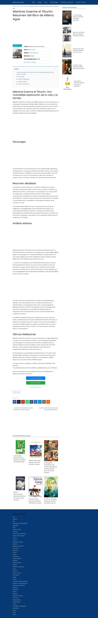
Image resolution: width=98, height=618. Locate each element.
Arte (14, 521)
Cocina (15, 538)
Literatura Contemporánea (20, 583)
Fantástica (16, 556)
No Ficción (15, 598)
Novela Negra (54, 2)
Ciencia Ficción (17, 529)
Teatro (14, 610)
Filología (15, 560)
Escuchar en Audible (30, 62)
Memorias (15, 589)
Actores (15, 519)
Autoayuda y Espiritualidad (20, 523)
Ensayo (15, 552)
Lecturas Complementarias (20, 581)
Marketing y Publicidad (19, 585)
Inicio (33, 2)
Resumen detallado (23, 79)
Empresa (15, 550)
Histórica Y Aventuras (67, 2)
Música (15, 591)
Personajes (21, 77)
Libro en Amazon (36, 383)
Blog (14, 527)
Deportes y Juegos (18, 542)
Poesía (15, 604)
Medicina (15, 587)
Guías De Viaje (17, 562)
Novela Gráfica (17, 600)
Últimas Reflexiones (23, 84)
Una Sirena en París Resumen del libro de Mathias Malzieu (48, 408)
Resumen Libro (18, 2)
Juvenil (14, 579)
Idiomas (15, 571)
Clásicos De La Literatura (19, 533)
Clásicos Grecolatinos (19, 536)
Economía (15, 548)
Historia (15, 564)
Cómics (15, 540)
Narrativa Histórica (18, 596)
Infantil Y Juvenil (80, 2)
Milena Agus (31, 50)
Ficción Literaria (33, 53)
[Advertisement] (36, 32)
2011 (14, 517)
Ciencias (15, 531)
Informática (16, 575)
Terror (46, 2)
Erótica (14, 554)
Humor (14, 569)
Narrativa (15, 593)
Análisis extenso (22, 81)
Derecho (15, 544)
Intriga (39, 2)
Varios (14, 614)
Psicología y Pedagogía (19, 606)
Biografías (15, 525)
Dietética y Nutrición (18, 546)
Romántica (16, 608)
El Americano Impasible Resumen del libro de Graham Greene (23, 408)
